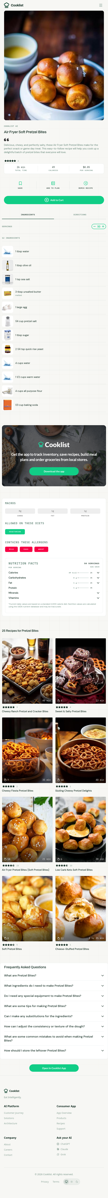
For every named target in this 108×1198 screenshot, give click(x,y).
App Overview (64, 1112)
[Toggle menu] (100, 5)
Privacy (45, 1181)
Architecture (10, 1123)
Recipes (61, 1123)
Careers (8, 1149)
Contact (8, 1154)
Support (61, 1128)
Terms (56, 1181)
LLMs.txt (32, 1181)
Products (61, 1118)
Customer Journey (13, 1112)
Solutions (9, 1118)
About (7, 1144)
